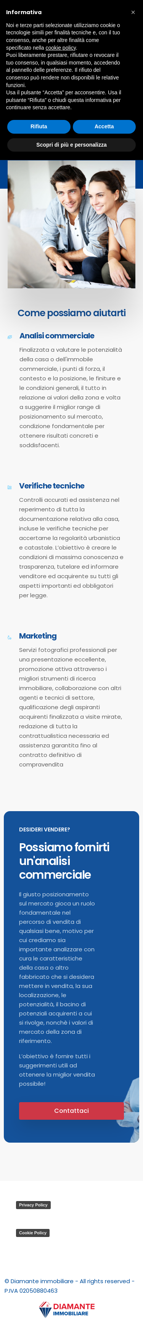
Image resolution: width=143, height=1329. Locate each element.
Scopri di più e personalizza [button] (71, 145)
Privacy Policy (33, 1205)
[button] (133, 12)
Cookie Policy (33, 1232)
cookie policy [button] (61, 48)
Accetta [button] (104, 126)
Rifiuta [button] (39, 126)
